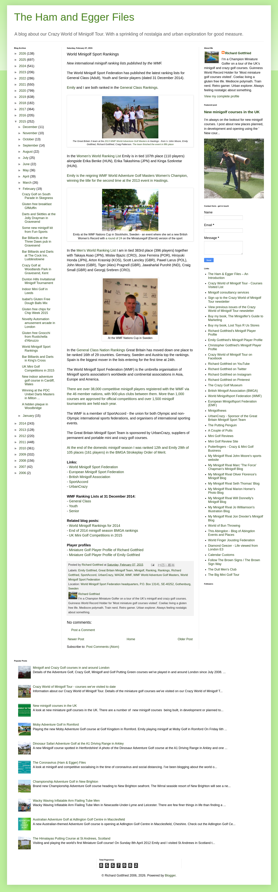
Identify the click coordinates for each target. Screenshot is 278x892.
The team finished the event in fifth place (152, 144)
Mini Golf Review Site (223, 441)
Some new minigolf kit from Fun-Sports (37, 229)
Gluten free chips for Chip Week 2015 (36, 311)
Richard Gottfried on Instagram (229, 374)
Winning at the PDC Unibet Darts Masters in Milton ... (38, 394)
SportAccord (78, 482)
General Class (80, 501)
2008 (23, 460)
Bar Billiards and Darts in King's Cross (37, 358)
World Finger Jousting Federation (231, 540)
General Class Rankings (138, 87)
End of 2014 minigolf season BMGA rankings (103, 530)
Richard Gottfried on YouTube (229, 364)
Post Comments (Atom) (102, 646)
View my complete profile (221, 96)
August (28, 151)
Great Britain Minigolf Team (116, 570)
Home (131, 639)
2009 (23, 454)
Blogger (170, 875)
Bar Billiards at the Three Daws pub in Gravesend (36, 241)
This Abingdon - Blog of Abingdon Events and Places (231, 533)
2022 (23, 78)
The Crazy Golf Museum (225, 385)
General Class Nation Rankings (101, 350)
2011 (23, 442)
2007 (23, 467)
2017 (23, 109)
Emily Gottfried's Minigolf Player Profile (235, 340)
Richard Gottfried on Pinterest (229, 380)
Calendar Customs (221, 555)
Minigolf (139, 570)
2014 (23, 423)
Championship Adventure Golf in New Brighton (65, 781)
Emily (71, 87)
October (29, 139)
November (30, 133)
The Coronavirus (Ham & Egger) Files (59, 762)
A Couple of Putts (220, 430)
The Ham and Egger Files (74, 17)
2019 (23, 97)
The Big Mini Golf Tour (223, 574)
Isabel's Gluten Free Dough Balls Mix (36, 301)
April (26, 176)
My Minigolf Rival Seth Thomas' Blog (234, 483)
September (31, 145)
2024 (23, 66)
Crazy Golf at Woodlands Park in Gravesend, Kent (36, 269)
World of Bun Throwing (224, 525)
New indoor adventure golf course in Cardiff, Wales (38, 380)
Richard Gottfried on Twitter (227, 369)
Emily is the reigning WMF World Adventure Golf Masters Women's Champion (127, 175)
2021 (23, 84)
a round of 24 (114, 238)
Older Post (185, 639)
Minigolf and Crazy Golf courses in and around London (71, 667)
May (26, 170)
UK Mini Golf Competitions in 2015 (95, 535)
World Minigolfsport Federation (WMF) (235, 396)
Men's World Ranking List (96, 250)
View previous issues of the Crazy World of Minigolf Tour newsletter (232, 309)
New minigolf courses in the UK (232, 112)
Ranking (151, 570)
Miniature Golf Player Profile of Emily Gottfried (104, 555)
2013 (23, 430)
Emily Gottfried (87, 570)
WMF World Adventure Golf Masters (156, 574)
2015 (23, 121)
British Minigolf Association (89, 477)
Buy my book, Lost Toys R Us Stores (234, 325)
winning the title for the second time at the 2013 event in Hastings (117, 180)
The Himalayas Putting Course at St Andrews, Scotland (71, 838)
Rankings (164, 570)
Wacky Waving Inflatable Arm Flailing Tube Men (66, 800)
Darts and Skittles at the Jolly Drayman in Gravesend (39, 217)
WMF (128, 574)
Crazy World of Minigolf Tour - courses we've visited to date (74, 686)
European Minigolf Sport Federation (96, 472)
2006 (23, 473)
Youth (73, 506)
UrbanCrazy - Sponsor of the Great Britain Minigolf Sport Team (232, 418)
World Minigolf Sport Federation (93, 467)
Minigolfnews (217, 410)
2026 (23, 53)
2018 (23, 103)
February (29, 189)
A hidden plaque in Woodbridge (35, 406)
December (30, 127)
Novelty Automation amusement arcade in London (38, 322)
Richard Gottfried (238, 53)
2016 (23, 115)
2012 (23, 436)
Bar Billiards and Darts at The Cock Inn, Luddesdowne (37, 255)
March (27, 182)
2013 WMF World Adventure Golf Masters (126, 141)
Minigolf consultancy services (228, 292)
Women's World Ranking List (99, 156)
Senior (74, 511)
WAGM (119, 574)
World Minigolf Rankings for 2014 (94, 526)
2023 (23, 72)
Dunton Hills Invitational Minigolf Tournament (38, 281)
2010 (23, 448)
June (26, 164)
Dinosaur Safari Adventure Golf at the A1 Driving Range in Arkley (78, 743)
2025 (23, 59)
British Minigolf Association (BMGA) (233, 390)
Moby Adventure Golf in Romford (56, 724)
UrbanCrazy (78, 486)
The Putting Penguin (222, 425)
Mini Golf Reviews (220, 436)
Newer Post (76, 639)
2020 (23, 90)
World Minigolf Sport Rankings (36, 348)
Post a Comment (83, 630)
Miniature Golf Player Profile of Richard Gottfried (106, 550)
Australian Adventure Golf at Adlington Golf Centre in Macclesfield (79, 819)
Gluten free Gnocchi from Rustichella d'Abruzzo (36, 336)
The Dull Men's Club (222, 569)
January (29, 415)
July (26, 158)
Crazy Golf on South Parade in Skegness (37, 196)
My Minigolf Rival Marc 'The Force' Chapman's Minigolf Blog (232, 467)
